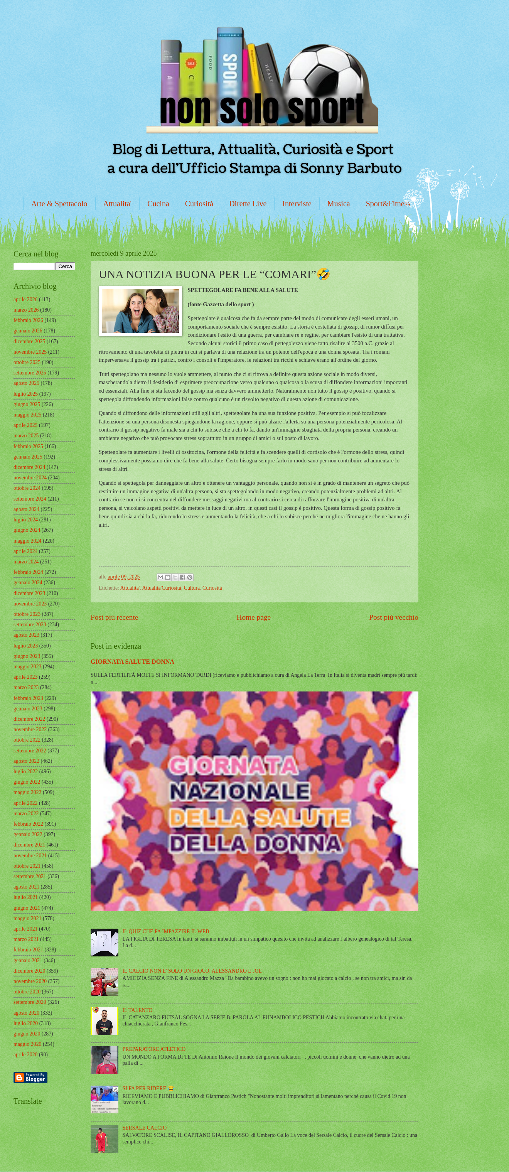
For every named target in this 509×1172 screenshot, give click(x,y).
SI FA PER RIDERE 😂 (148, 1088)
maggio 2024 (27, 541)
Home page (254, 617)
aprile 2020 (25, 1054)
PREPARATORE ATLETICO (154, 1049)
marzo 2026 (26, 310)
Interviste (297, 203)
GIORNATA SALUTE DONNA (132, 661)
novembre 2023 (30, 604)
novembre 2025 (30, 352)
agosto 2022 (26, 761)
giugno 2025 (26, 404)
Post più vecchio (393, 617)
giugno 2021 (26, 908)
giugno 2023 (26, 656)
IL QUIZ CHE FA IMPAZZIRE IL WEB (166, 931)
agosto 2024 (26, 509)
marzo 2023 (26, 687)
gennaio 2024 (27, 582)
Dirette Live (247, 203)
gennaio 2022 (27, 834)
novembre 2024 (30, 478)
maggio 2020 (27, 1044)
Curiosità (199, 203)
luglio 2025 (25, 394)
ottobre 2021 (26, 866)
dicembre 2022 (29, 719)
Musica (338, 203)
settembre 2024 (29, 499)
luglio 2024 (25, 520)
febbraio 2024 (28, 572)
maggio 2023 (27, 666)
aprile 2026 (25, 299)
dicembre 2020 (29, 971)
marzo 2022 (26, 813)
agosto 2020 (26, 1013)
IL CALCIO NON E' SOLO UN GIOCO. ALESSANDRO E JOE (192, 971)
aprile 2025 (25, 425)
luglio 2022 (25, 771)
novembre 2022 (30, 729)
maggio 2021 (27, 918)
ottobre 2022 (26, 740)
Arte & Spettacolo (59, 203)
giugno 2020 (26, 1034)
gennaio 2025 (27, 457)
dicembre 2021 (29, 845)
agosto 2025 (26, 383)
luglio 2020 (25, 1023)
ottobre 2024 (26, 488)
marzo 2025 (26, 435)
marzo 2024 (26, 562)
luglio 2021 (25, 897)
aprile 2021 (25, 929)
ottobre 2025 (26, 362)
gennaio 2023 (27, 709)
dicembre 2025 (29, 341)
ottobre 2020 (26, 992)
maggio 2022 (27, 792)
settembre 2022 (29, 751)
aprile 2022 (25, 803)
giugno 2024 (26, 530)
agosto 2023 (26, 635)
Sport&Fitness (388, 203)
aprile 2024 (25, 551)
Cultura (192, 588)
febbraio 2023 (28, 698)
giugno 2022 (26, 782)
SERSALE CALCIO (145, 1128)
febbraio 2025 (28, 446)
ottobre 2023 (26, 614)
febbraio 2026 (28, 320)
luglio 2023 (25, 646)
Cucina (158, 203)
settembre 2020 (29, 1002)
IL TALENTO (138, 1010)
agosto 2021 (26, 887)
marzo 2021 (26, 939)
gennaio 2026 (27, 331)
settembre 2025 (29, 373)
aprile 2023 (25, 677)
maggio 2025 (27, 415)
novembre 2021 (30, 855)
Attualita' (117, 203)
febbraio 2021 (28, 950)
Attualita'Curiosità (161, 588)
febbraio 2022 (28, 824)
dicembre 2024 (29, 467)
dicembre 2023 (29, 593)
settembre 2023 (29, 624)
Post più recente (114, 617)
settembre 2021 (29, 876)
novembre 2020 (30, 981)
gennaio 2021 (27, 960)
